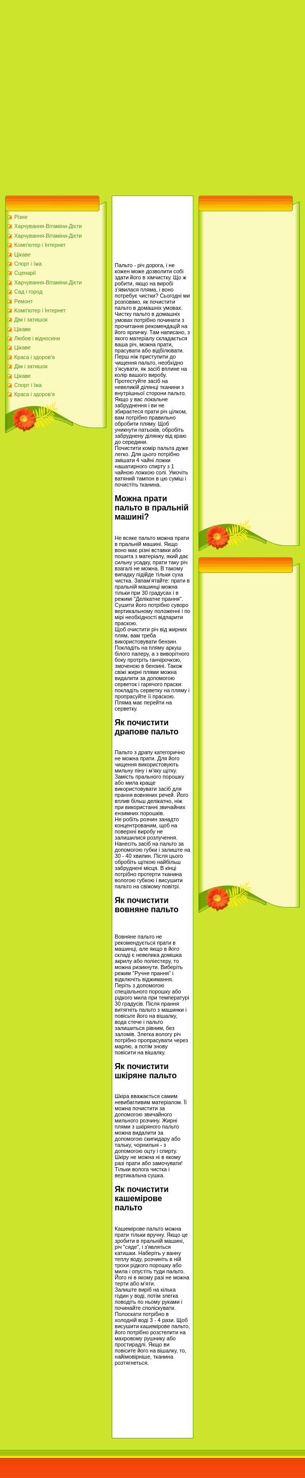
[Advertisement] (95, 95)
